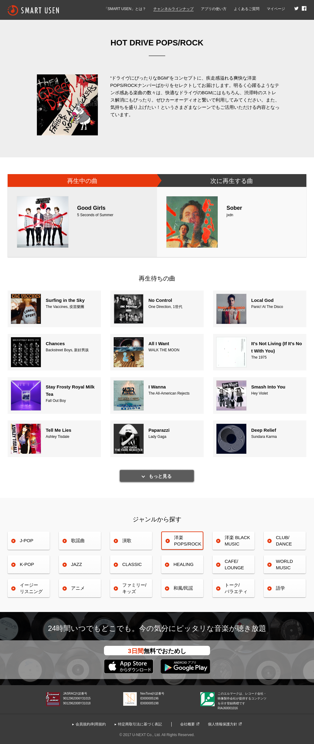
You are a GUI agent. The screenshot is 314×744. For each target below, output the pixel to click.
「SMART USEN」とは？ (125, 9)
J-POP (26, 540)
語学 (280, 588)
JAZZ (76, 564)
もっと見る (160, 476)
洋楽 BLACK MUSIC (237, 540)
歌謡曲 (78, 540)
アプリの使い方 (214, 9)
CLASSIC (132, 564)
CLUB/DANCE (284, 540)
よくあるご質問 (246, 9)
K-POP (27, 564)
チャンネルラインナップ (173, 9)
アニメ (78, 588)
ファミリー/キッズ (134, 588)
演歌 (126, 540)
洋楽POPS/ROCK (187, 540)
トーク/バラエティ (236, 588)
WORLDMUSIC (284, 564)
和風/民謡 (183, 588)
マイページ (276, 9)
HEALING (183, 564)
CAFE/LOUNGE (234, 564)
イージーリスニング (31, 588)
